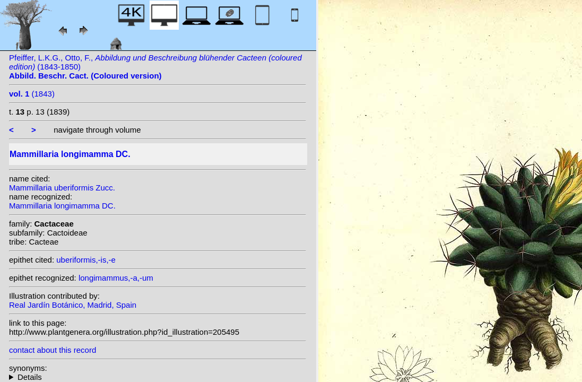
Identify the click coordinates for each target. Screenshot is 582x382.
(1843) (32, 93)
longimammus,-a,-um (116, 277)
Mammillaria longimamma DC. (62, 205)
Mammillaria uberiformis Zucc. (62, 187)
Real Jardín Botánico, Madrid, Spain (72, 304)
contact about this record (52, 349)
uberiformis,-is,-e (86, 259)
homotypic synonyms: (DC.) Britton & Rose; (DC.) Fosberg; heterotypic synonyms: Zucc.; (157, 376)
